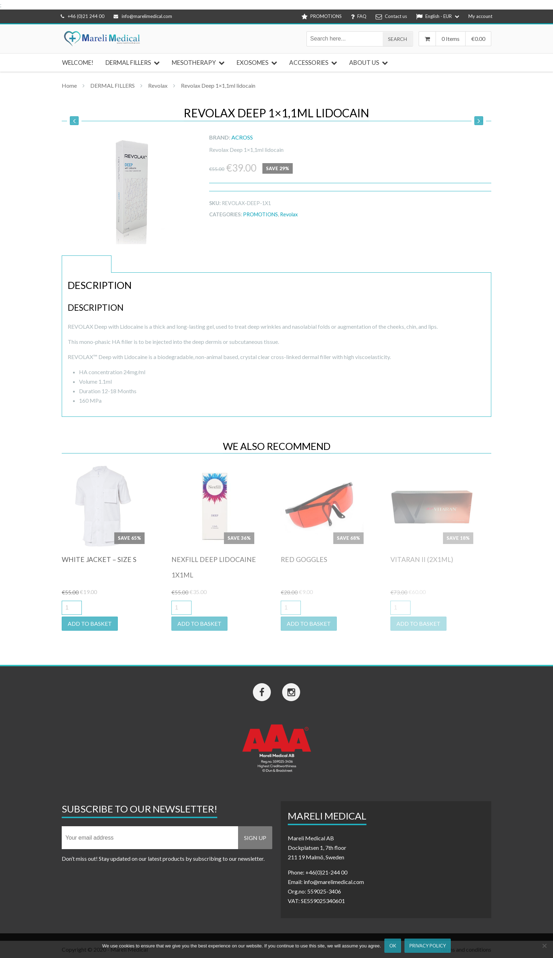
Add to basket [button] (90, 623)
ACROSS (242, 137)
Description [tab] (86, 264)
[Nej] (544, 945)
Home (69, 85)
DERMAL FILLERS (112, 85)
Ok (392, 945)
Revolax (158, 85)
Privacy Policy (427, 945)
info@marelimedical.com (143, 16)
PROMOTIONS (260, 214)
